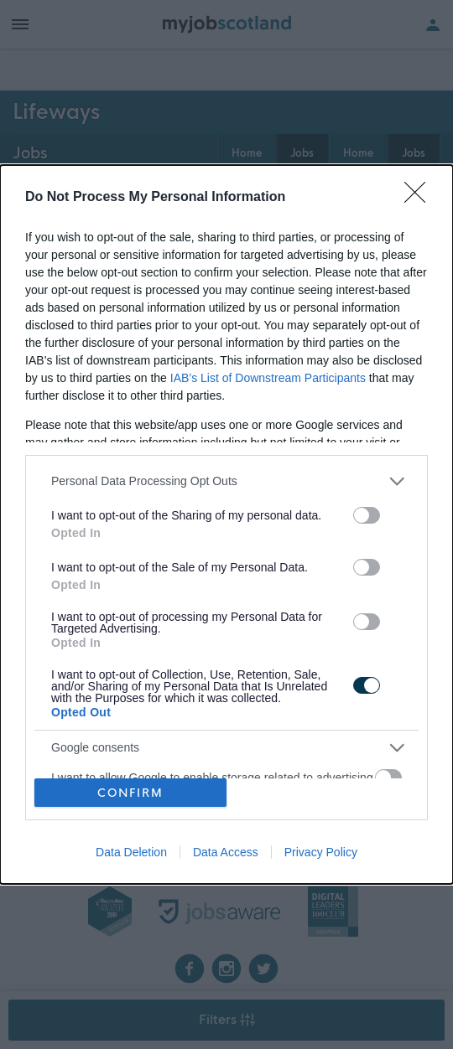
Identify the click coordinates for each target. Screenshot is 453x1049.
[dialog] (226, 525)
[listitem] (226, 481)
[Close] (420, 198)
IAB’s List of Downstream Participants (268, 378)
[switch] (366, 515)
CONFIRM (130, 793)
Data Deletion (131, 852)
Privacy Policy (320, 852)
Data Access (225, 852)
